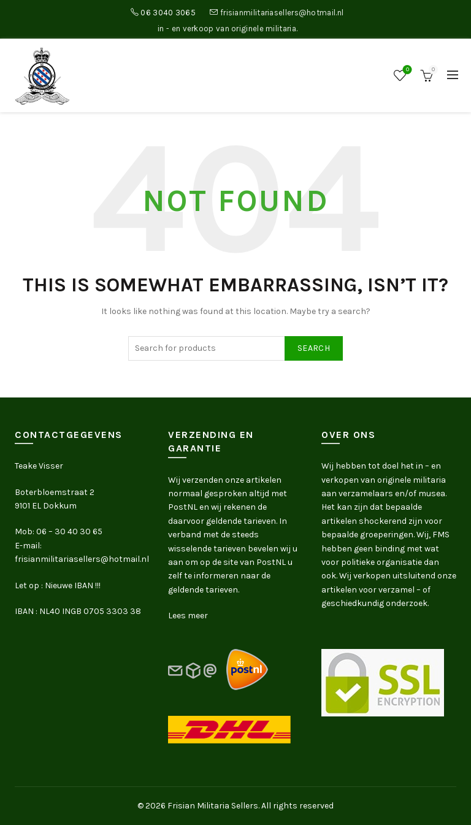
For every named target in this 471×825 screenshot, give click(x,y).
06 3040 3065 (168, 12)
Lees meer (188, 615)
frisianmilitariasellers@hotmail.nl (281, 12)
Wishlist (406, 70)
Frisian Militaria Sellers (212, 805)
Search (313, 348)
